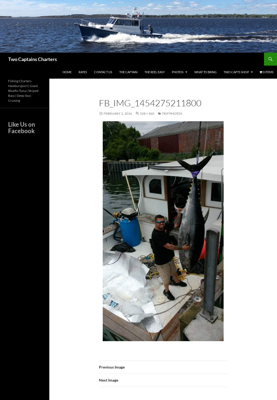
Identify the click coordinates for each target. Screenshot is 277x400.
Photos (177, 72)
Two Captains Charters (32, 59)
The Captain (128, 72)
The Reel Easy (154, 72)
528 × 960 (147, 113)
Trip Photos (172, 113)
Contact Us (103, 72)
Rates (83, 72)
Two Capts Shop (236, 72)
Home (67, 72)
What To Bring (205, 72)
